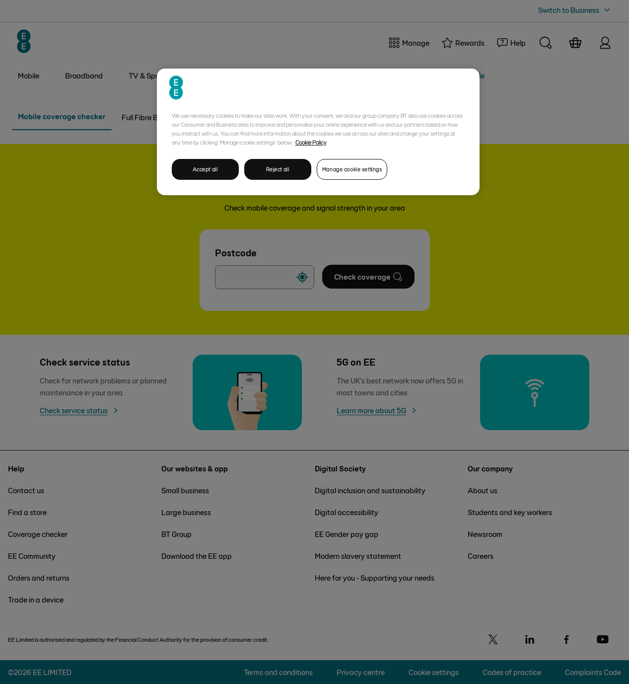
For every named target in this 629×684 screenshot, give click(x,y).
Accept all (205, 169)
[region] (318, 132)
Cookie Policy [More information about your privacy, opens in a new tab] (311, 142)
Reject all (277, 169)
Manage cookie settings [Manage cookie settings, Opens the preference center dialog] (352, 169)
